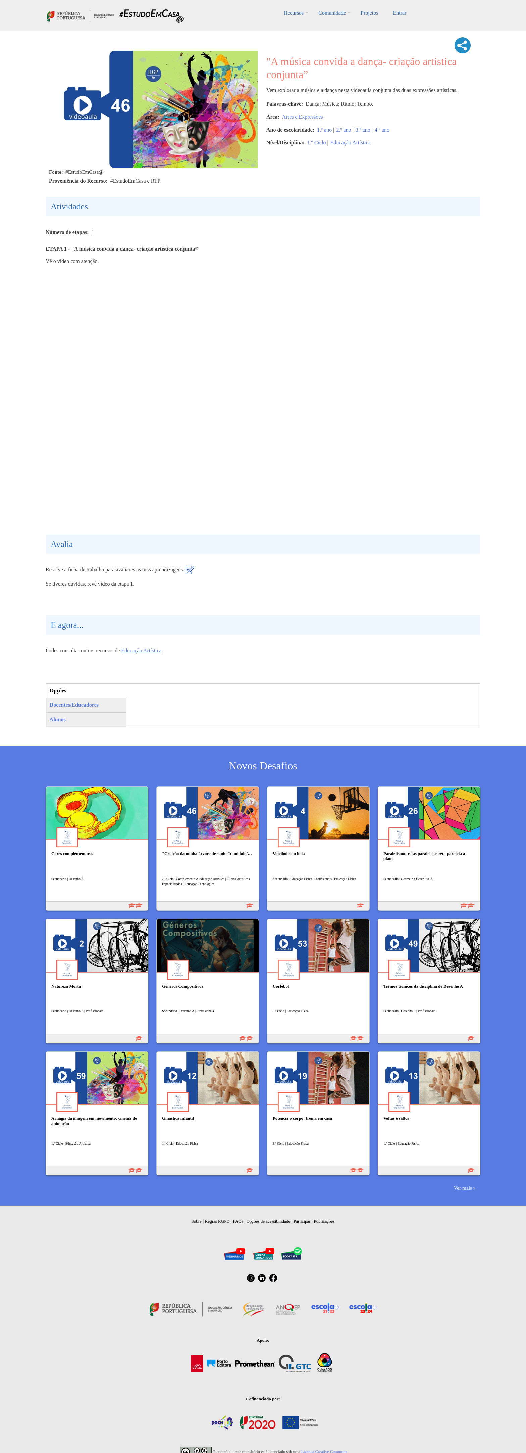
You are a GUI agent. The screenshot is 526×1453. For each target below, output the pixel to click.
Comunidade (332, 13)
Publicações (324, 1221)
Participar (302, 1221)
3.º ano (363, 130)
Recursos (294, 13)
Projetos (369, 13)
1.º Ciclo (316, 142)
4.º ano (382, 130)
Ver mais (463, 1188)
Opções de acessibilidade (268, 1221)
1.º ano (324, 130)
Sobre (197, 1221)
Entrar (399, 13)
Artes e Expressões (302, 117)
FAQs (238, 1221)
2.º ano (343, 130)
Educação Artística (350, 142)
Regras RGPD (217, 1221)
